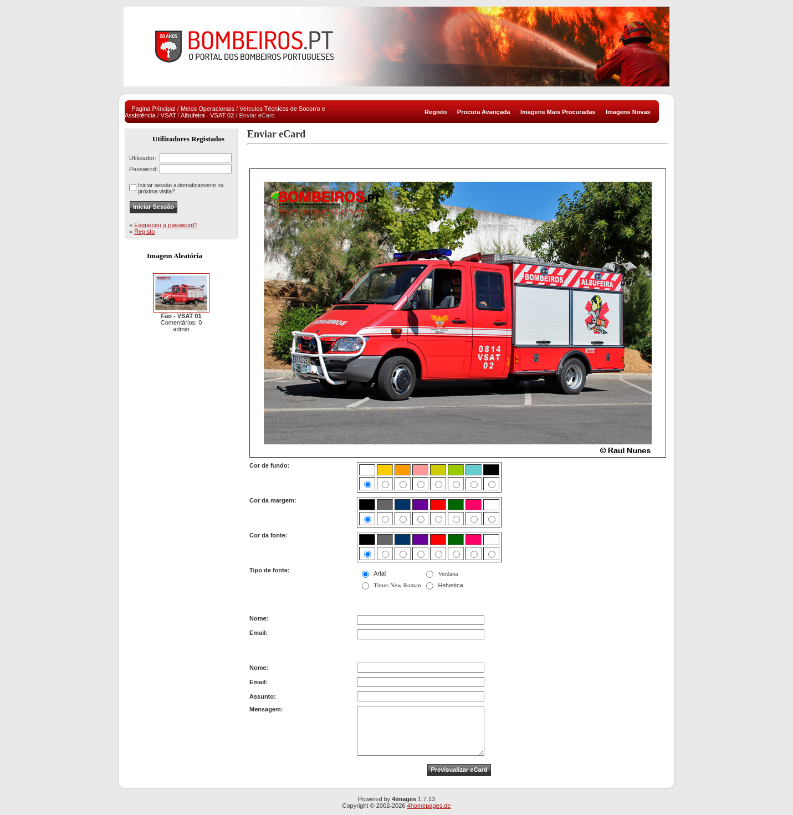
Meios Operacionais (207, 108)
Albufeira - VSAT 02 (207, 115)
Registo (144, 231)
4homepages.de (429, 805)
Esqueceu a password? (165, 225)
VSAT (168, 115)
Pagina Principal (153, 108)
